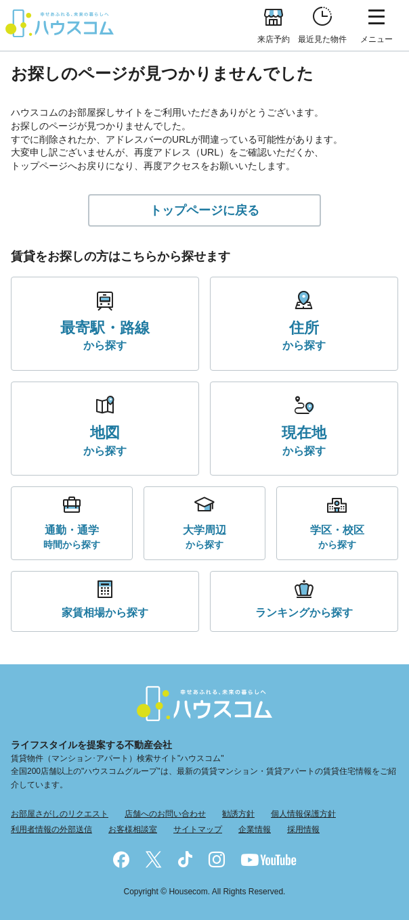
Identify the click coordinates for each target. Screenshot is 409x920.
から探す (105, 335)
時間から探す (71, 536)
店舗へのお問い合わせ (165, 814)
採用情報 (303, 829)
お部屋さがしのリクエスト (59, 814)
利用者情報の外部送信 (51, 829)
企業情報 (254, 829)
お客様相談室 (132, 829)
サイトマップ (197, 829)
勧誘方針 (238, 814)
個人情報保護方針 (303, 814)
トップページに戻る (204, 210)
